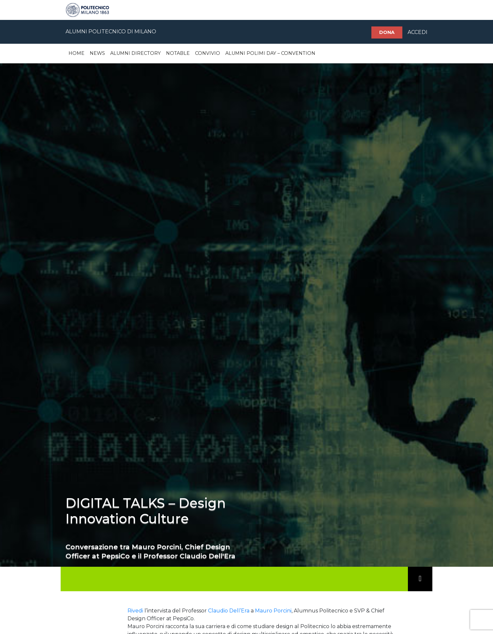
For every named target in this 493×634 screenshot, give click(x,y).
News (97, 53)
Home (76, 53)
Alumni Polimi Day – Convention (270, 53)
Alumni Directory (135, 53)
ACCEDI (417, 32)
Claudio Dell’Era (228, 611)
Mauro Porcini (273, 611)
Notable (178, 53)
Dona (387, 32)
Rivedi (135, 611)
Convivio (207, 53)
